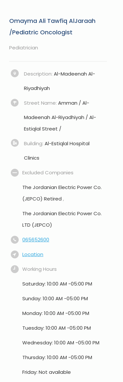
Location (32, 254)
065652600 (35, 239)
